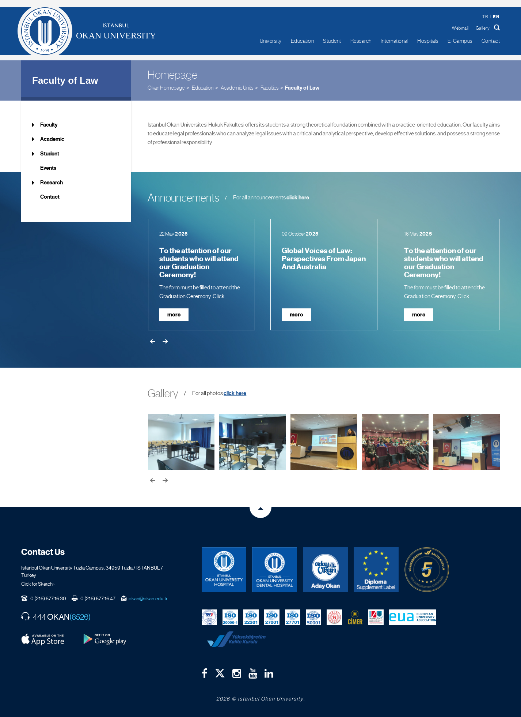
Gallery (483, 28)
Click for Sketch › (38, 584)
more (173, 314)
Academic (52, 139)
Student (332, 41)
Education (302, 41)
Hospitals (427, 41)
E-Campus (460, 41)
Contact (491, 41)
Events (48, 168)
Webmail (460, 28)
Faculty (48, 124)
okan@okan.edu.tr (148, 598)
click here (297, 197)
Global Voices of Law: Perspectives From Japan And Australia (324, 259)
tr (485, 16)
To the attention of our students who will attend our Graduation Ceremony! (199, 263)
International (394, 41)
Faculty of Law (65, 80)
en (496, 16)
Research (361, 41)
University (271, 41)
